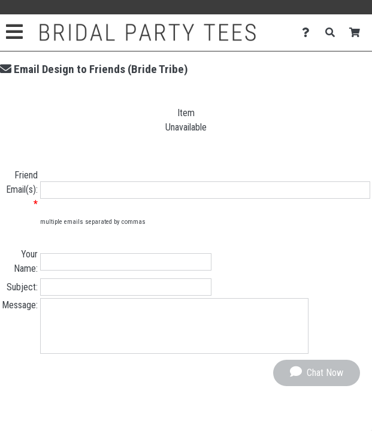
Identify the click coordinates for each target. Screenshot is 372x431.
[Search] (333, 32)
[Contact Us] (309, 32)
